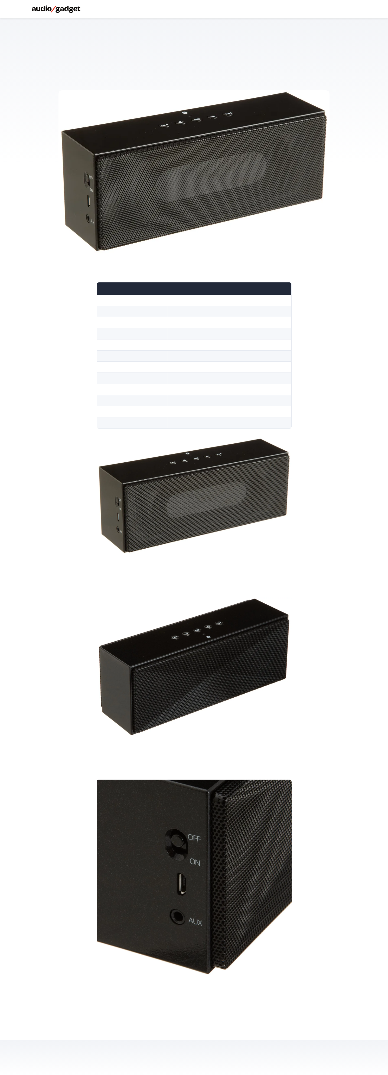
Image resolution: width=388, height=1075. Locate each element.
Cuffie (92, 9)
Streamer (114, 9)
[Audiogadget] (56, 9)
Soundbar (107, 9)
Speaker (100, 9)
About (122, 9)
